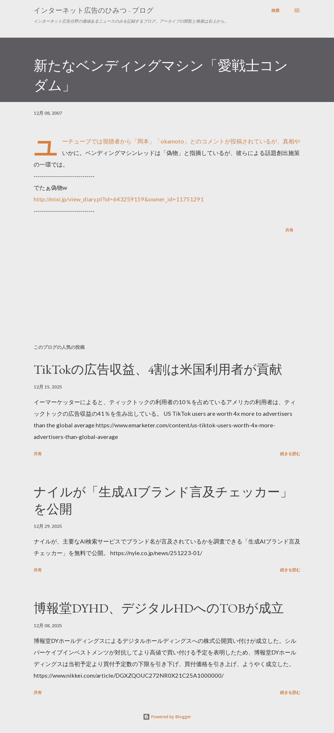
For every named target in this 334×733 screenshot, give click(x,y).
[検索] (275, 10)
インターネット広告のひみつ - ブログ (94, 10)
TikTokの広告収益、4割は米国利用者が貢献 (158, 369)
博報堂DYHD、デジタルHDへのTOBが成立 (159, 608)
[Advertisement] (167, 294)
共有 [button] (289, 229)
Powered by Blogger (167, 716)
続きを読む (290, 453)
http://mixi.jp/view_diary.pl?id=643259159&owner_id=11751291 (119, 199)
